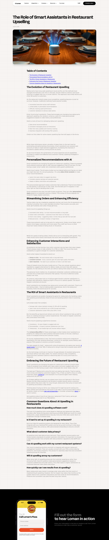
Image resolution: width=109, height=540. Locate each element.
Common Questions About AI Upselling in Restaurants (45, 89)
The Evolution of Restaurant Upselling (40, 81)
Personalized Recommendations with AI (40, 83)
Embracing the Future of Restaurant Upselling (42, 87)
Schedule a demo (89, 9)
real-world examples (51, 398)
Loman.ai (41, 381)
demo (76, 398)
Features (26, 9)
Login (79, 9)
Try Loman (61, 9)
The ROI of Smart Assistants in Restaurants (42, 85)
